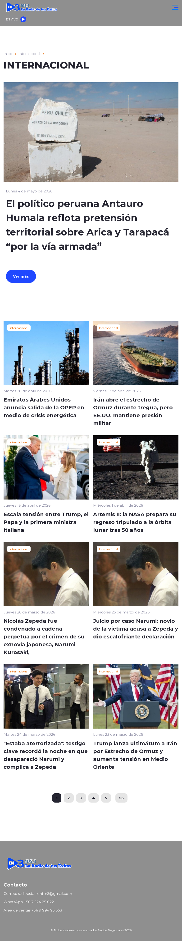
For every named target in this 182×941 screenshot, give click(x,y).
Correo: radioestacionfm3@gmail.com (38, 893)
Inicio (8, 53)
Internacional (29, 53)
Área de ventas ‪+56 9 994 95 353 (33, 910)
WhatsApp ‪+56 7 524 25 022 (29, 902)
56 (121, 797)
